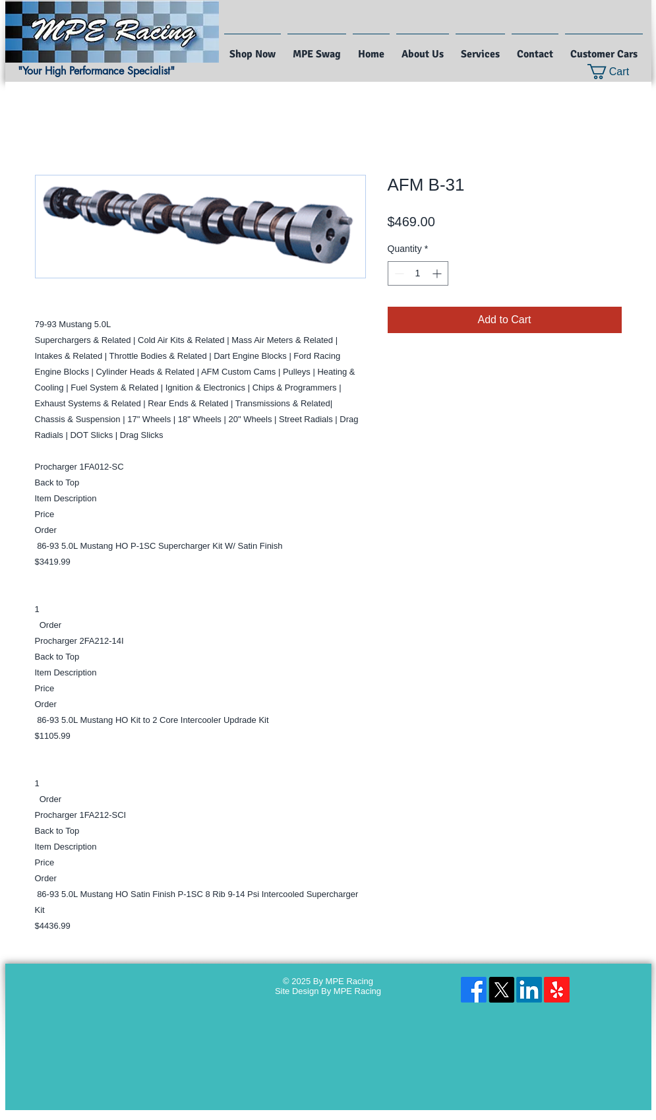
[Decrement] (398, 273)
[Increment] (438, 273)
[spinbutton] (418, 273)
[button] (616, 71)
